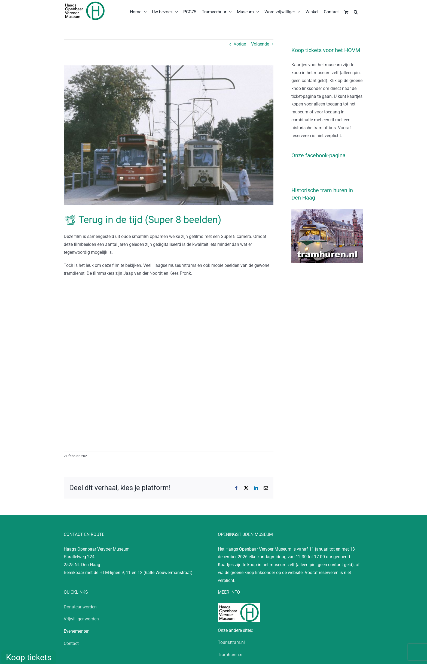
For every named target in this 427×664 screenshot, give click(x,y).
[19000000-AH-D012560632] (168, 135)
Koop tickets (28, 657)
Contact (71, 643)
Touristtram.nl (231, 642)
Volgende (260, 44)
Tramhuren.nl (230, 654)
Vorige (240, 44)
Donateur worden (80, 606)
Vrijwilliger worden (81, 618)
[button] (356, 11)
